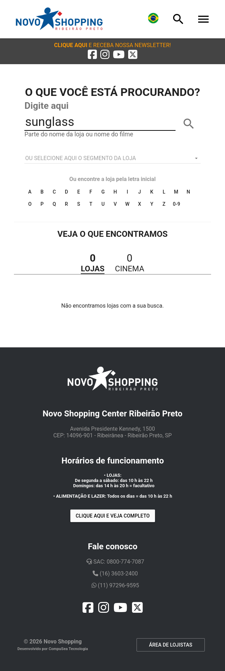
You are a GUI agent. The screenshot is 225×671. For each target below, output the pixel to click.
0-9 (176, 204)
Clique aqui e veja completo (112, 516)
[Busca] (178, 19)
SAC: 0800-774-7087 (115, 561)
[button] (112, 45)
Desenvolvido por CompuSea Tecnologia (52, 649)
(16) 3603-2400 (115, 573)
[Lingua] (153, 19)
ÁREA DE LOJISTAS (170, 645)
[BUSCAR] (188, 123)
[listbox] (112, 158)
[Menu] (203, 19)
